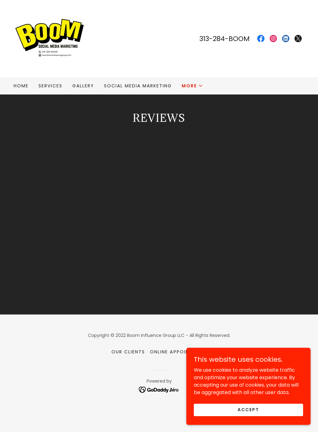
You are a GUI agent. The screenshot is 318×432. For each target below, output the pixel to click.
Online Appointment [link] (178, 373)
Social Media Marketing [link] (138, 86)
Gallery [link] (83, 86)
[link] (51, 38)
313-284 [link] (212, 39)
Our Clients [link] (128, 373)
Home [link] (21, 86)
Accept (248, 410)
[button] (192, 86)
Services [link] (50, 86)
